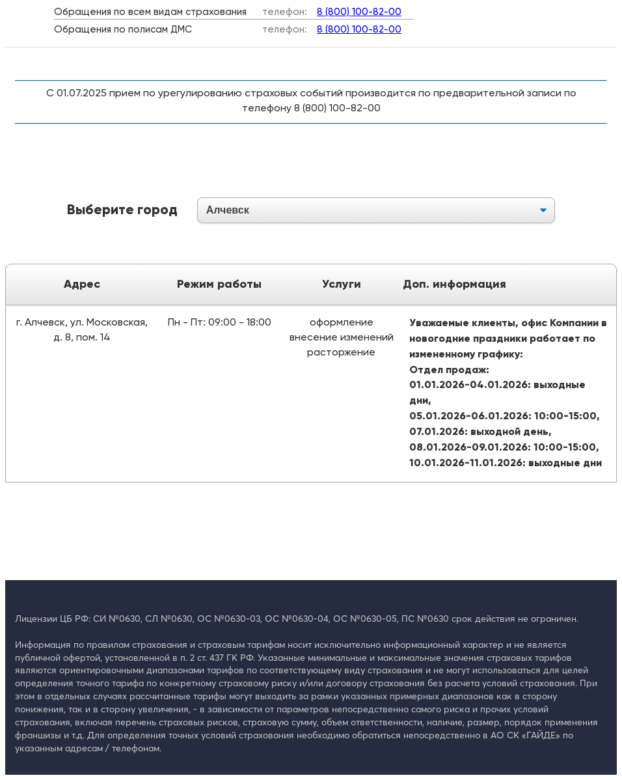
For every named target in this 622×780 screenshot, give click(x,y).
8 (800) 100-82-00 (359, 12)
